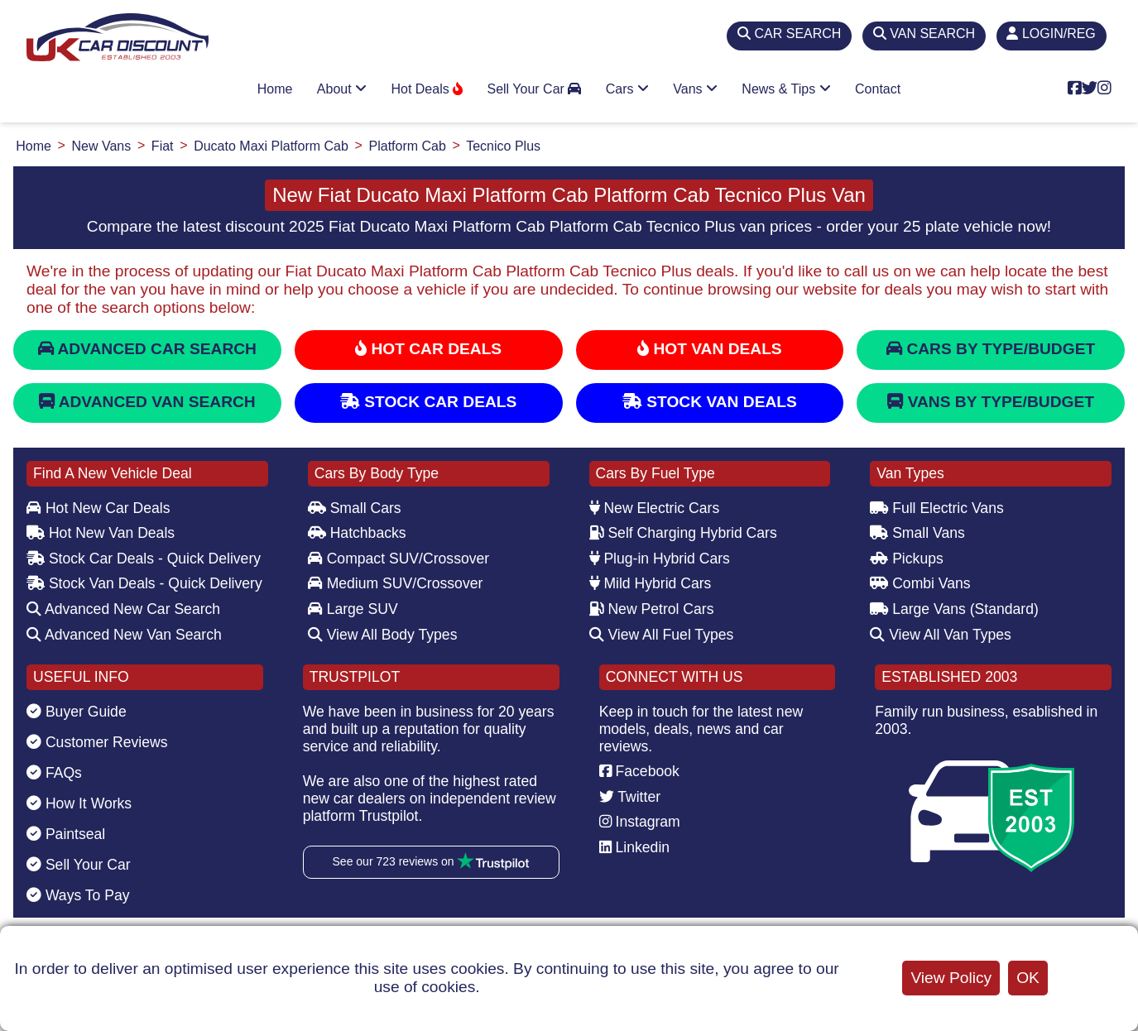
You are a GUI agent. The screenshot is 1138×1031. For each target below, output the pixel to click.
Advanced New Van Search (124, 634)
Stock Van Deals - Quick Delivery (144, 583)
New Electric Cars (654, 508)
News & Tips (786, 89)
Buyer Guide (76, 711)
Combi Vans (920, 583)
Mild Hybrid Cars (650, 583)
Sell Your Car (534, 89)
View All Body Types (383, 634)
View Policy (951, 977)
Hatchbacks (357, 533)
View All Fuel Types (661, 634)
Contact (877, 89)
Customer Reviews (97, 742)
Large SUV (353, 609)
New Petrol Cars (651, 609)
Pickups (907, 558)
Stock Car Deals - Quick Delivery (143, 558)
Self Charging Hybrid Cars (683, 533)
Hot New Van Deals (100, 533)
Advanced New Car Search (123, 609)
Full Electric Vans (937, 508)
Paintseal (65, 834)
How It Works (79, 803)
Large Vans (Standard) (954, 609)
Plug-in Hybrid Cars (659, 558)
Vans (695, 89)
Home (275, 89)
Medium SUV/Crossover (395, 583)
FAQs (54, 773)
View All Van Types (940, 634)
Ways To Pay (78, 895)
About (342, 89)
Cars (627, 89)
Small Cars (354, 508)
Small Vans (917, 533)
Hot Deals (427, 89)
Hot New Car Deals (98, 508)
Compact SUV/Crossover (398, 558)
